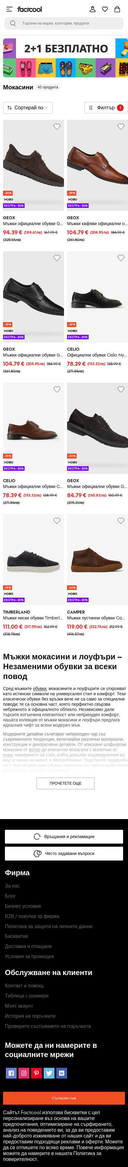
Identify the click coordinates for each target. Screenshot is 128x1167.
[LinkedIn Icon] (61, 1073)
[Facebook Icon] (11, 1073)
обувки (39, 688)
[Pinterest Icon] (36, 1073)
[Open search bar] (13, 23)
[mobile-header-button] (92, 9)
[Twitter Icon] (49, 1073)
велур (34, 749)
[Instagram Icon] (24, 1073)
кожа (8, 755)
